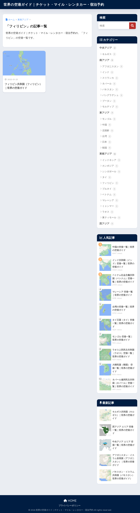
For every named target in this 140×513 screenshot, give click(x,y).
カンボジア (110, 166)
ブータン (109, 101)
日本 (106, 142)
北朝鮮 (108, 130)
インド (108, 72)
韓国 (106, 148)
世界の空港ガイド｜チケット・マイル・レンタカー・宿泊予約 (54, 4)
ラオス (108, 212)
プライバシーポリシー (70, 505)
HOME (70, 500)
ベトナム (109, 194)
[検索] (132, 25)
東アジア (106, 113)
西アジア (106, 223)
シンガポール (111, 171)
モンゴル (109, 119)
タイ (106, 177)
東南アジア (108, 154)
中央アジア (108, 48)
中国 (106, 125)
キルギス (109, 54)
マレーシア (110, 200)
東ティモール (111, 217)
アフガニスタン (112, 66)
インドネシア (111, 160)
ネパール (109, 84)
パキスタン (110, 89)
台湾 (106, 136)
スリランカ (110, 78)
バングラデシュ (112, 95)
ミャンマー (110, 206)
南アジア (106, 60)
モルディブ (110, 107)
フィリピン (110, 183)
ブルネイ (109, 189)
